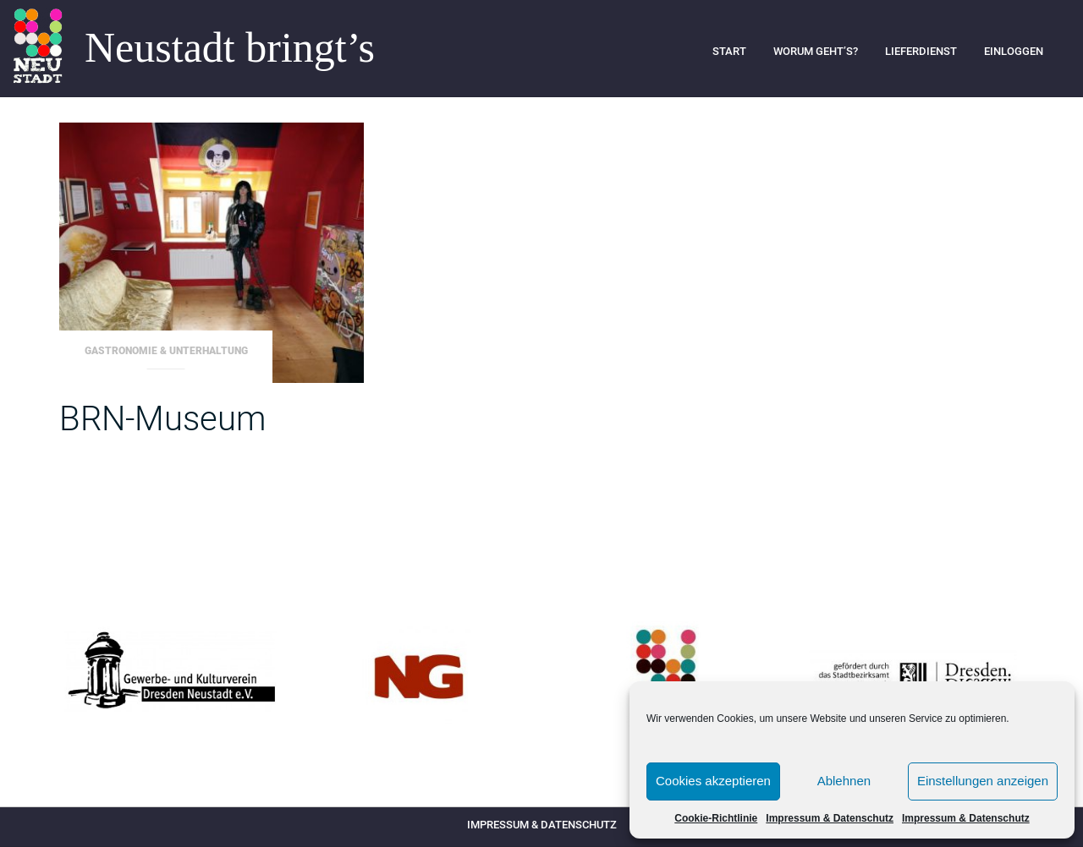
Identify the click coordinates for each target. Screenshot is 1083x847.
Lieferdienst (921, 51)
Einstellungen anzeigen (982, 780)
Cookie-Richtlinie (715, 818)
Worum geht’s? (815, 51)
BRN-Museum (162, 419)
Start (729, 51)
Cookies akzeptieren (713, 780)
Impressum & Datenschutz (829, 818)
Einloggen (1013, 51)
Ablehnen (844, 780)
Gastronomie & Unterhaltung (166, 351)
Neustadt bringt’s (230, 48)
